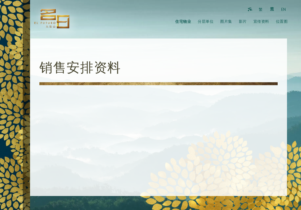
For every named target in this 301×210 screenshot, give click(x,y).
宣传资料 (261, 21)
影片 (243, 21)
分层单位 (206, 21)
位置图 (282, 21)
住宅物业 (183, 21)
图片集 (226, 21)
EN (283, 9)
